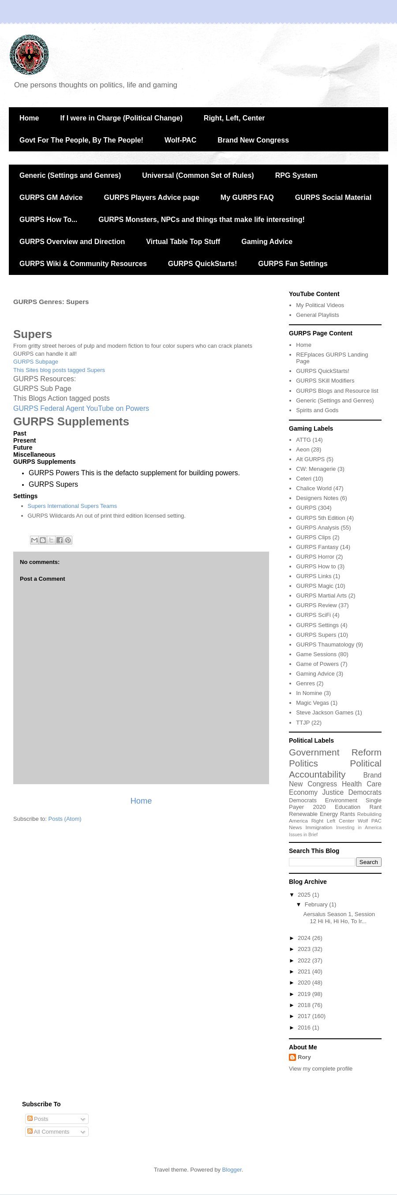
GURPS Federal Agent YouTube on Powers (81, 408)
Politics (303, 763)
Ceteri (303, 478)
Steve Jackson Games (324, 712)
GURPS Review (316, 605)
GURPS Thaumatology (325, 644)
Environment (341, 800)
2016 (305, 1027)
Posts (38, 1119)
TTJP (303, 722)
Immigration (319, 827)
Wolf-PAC (180, 140)
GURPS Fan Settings (292, 263)
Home (29, 118)
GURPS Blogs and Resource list (337, 390)
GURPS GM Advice (50, 197)
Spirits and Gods (317, 410)
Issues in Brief (303, 834)
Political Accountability (335, 768)
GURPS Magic (314, 585)
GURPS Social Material (333, 197)
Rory (304, 1057)
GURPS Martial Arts (321, 595)
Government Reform (335, 752)
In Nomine (309, 693)
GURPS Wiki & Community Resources (83, 263)
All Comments (48, 1131)
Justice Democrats (352, 792)
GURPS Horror (315, 556)
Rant (376, 807)
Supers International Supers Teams (72, 506)
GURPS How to (316, 566)
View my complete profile (320, 1068)
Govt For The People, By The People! (81, 140)
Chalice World (314, 488)
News (295, 827)
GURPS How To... (48, 219)
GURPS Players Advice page (151, 197)
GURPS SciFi (313, 615)
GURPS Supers (316, 634)
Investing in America (359, 827)
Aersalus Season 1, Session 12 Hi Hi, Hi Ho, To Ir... (339, 917)
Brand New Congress (253, 140)
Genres (305, 683)
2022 (305, 960)
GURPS (306, 507)
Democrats (303, 800)
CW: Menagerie (316, 469)
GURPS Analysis (317, 527)
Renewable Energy (313, 814)
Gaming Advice (266, 241)
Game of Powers (317, 664)
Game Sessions (316, 654)
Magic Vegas (312, 702)
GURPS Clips (313, 537)
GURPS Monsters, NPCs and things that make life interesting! (201, 219)
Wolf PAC (370, 820)
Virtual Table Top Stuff (183, 241)
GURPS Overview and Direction (72, 241)
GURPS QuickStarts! (202, 263)
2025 (305, 894)
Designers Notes (317, 498)
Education (347, 807)
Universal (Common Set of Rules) (198, 175)
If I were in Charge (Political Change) (121, 118)
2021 (305, 971)
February (317, 904)
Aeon (302, 449)
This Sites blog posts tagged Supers (59, 370)
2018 (305, 1005)
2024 (305, 938)
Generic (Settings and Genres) (70, 175)
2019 (305, 994)
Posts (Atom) (65, 818)
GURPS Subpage (35, 361)
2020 (319, 807)
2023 (305, 949)
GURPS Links (313, 576)
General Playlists (317, 315)
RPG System (296, 175)
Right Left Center (332, 820)
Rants (347, 814)
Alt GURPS (310, 459)
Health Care (362, 784)
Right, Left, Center (234, 118)
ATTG (303, 439)
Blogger (232, 1169)
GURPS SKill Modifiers (325, 380)
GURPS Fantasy (317, 547)
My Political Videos (320, 305)
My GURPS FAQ (247, 197)
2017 (305, 1016)
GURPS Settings (317, 625)
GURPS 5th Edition (320, 518)
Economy (303, 792)
